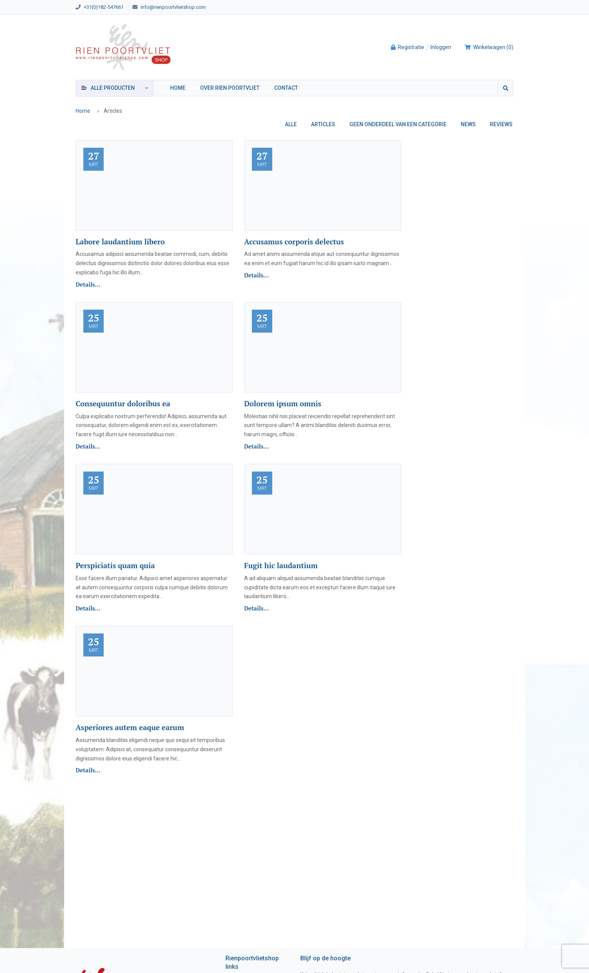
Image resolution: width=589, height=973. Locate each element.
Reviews (501, 124)
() (488, 47)
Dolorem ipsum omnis (282, 403)
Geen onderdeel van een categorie (398, 124)
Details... (88, 284)
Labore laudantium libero (120, 241)
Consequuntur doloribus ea (123, 403)
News (468, 124)
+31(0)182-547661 (104, 7)
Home (177, 88)
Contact (286, 88)
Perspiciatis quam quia (115, 565)
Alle (291, 124)
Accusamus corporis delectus (294, 241)
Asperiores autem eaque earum (130, 727)
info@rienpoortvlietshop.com (173, 7)
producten (113, 88)
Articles (323, 124)
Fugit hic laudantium (281, 565)
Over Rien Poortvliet (230, 88)
